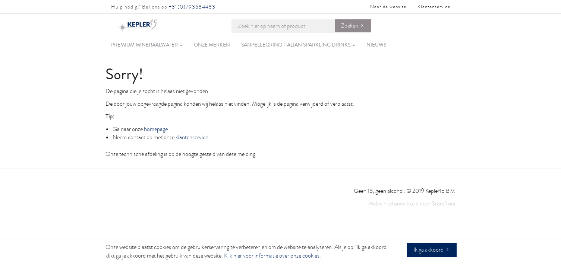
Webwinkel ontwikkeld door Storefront (412, 204)
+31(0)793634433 (192, 6)
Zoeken (349, 26)
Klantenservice (433, 6)
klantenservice (192, 137)
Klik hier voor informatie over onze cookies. (272, 256)
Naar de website (388, 6)
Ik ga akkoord (428, 250)
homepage (156, 129)
